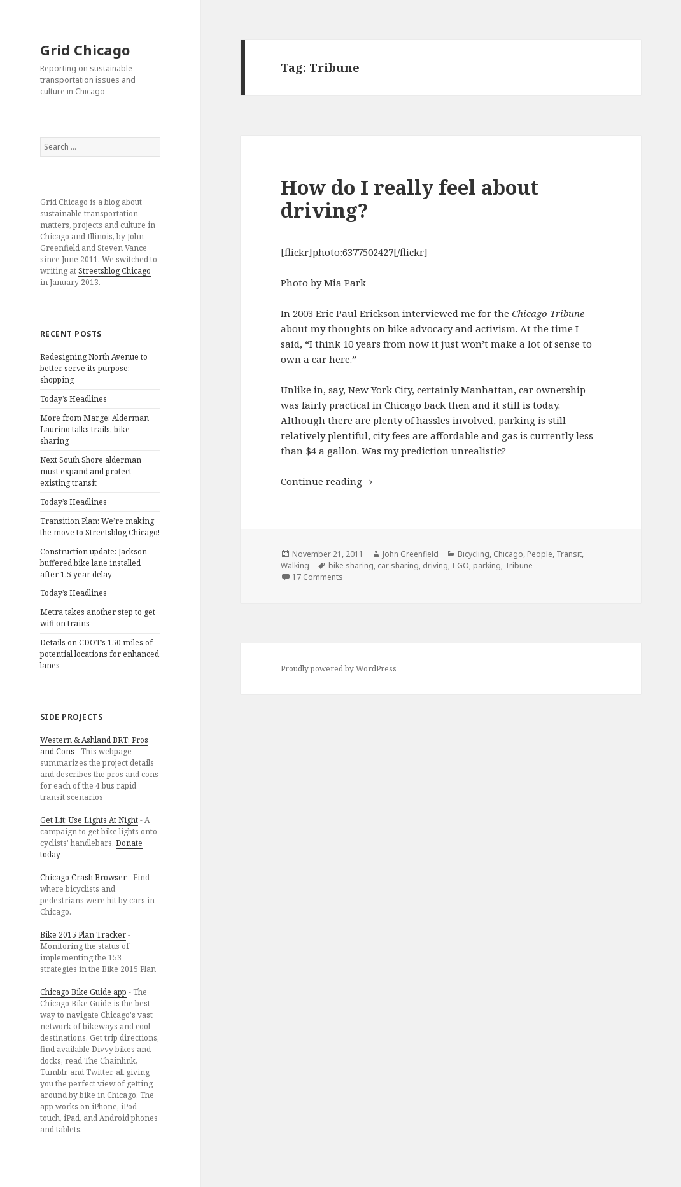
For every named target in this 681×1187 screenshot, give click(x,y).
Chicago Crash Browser (83, 877)
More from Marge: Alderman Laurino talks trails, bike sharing (94, 429)
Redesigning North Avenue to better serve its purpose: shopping (94, 368)
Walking (295, 565)
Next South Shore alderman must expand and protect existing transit (90, 471)
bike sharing (351, 565)
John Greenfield (411, 554)
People (539, 554)
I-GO (460, 565)
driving (435, 565)
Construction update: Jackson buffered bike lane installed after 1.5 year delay (93, 563)
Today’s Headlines (73, 398)
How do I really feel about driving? (409, 198)
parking (487, 565)
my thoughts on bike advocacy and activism (413, 328)
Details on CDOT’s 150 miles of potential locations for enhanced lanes (99, 654)
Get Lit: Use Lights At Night (89, 820)
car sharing (398, 565)
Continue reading (328, 481)
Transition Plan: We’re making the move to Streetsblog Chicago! (100, 527)
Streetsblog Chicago (114, 270)
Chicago (508, 554)
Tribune (519, 565)
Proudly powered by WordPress (339, 668)
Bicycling (473, 554)
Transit (569, 554)
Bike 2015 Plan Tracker (83, 934)
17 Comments (317, 577)
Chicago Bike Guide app (83, 992)
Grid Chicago (85, 49)
